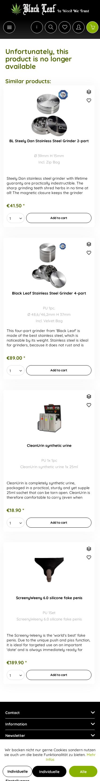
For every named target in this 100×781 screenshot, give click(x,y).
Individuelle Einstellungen (17, 773)
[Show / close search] (51, 27)
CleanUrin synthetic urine (49, 445)
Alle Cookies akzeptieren (83, 773)
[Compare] (89, 92)
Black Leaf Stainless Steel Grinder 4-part (49, 293)
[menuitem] (6, 27)
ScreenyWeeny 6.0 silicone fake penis (49, 597)
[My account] (79, 27)
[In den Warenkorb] (58, 218)
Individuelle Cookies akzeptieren (49, 773)
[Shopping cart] (92, 27)
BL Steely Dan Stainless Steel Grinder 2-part (49, 140)
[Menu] (9, 27)
